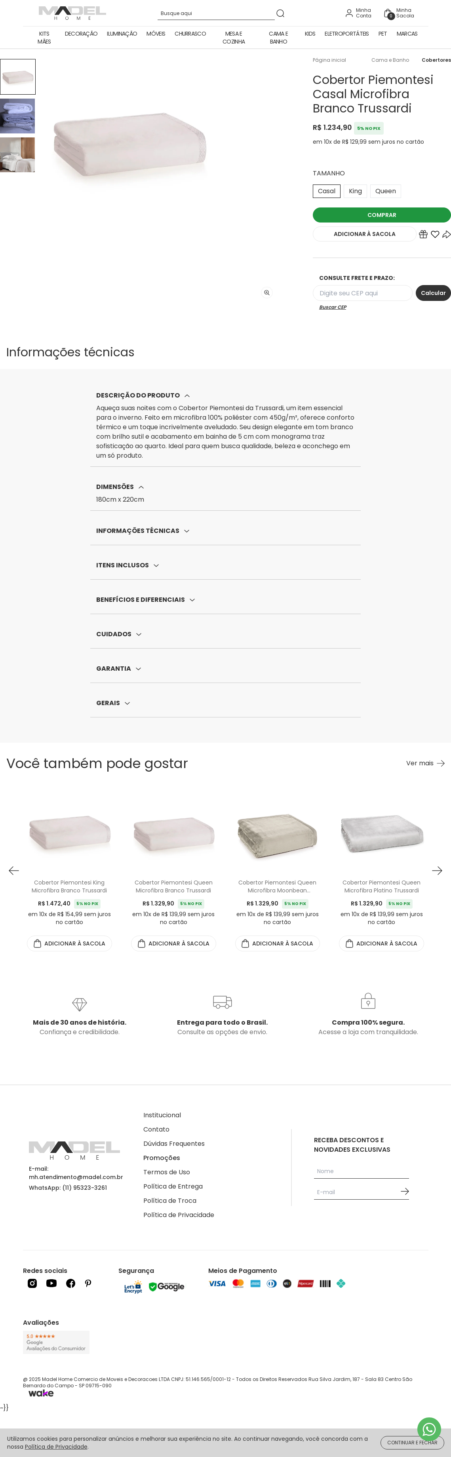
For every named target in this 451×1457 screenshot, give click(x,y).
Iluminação (122, 34)
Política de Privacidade (178, 1214)
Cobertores (436, 60)
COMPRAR (381, 215)
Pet (383, 34)
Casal (326, 191)
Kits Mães (44, 38)
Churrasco (190, 34)
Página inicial (329, 60)
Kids (310, 34)
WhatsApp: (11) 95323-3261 (68, 1188)
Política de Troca (169, 1200)
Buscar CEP (332, 307)
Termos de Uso (166, 1172)
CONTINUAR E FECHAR (412, 1442)
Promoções (161, 1157)
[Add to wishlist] (435, 236)
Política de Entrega (173, 1186)
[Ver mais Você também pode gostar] (425, 763)
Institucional (162, 1115)
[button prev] (13, 871)
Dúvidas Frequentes (174, 1143)
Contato (156, 1129)
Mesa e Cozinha (234, 38)
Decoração (81, 34)
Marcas (407, 34)
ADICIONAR (365, 234)
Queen (385, 191)
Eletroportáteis (347, 34)
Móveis (156, 34)
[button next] (437, 871)
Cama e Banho (278, 38)
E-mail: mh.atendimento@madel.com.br (76, 1173)
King (355, 191)
